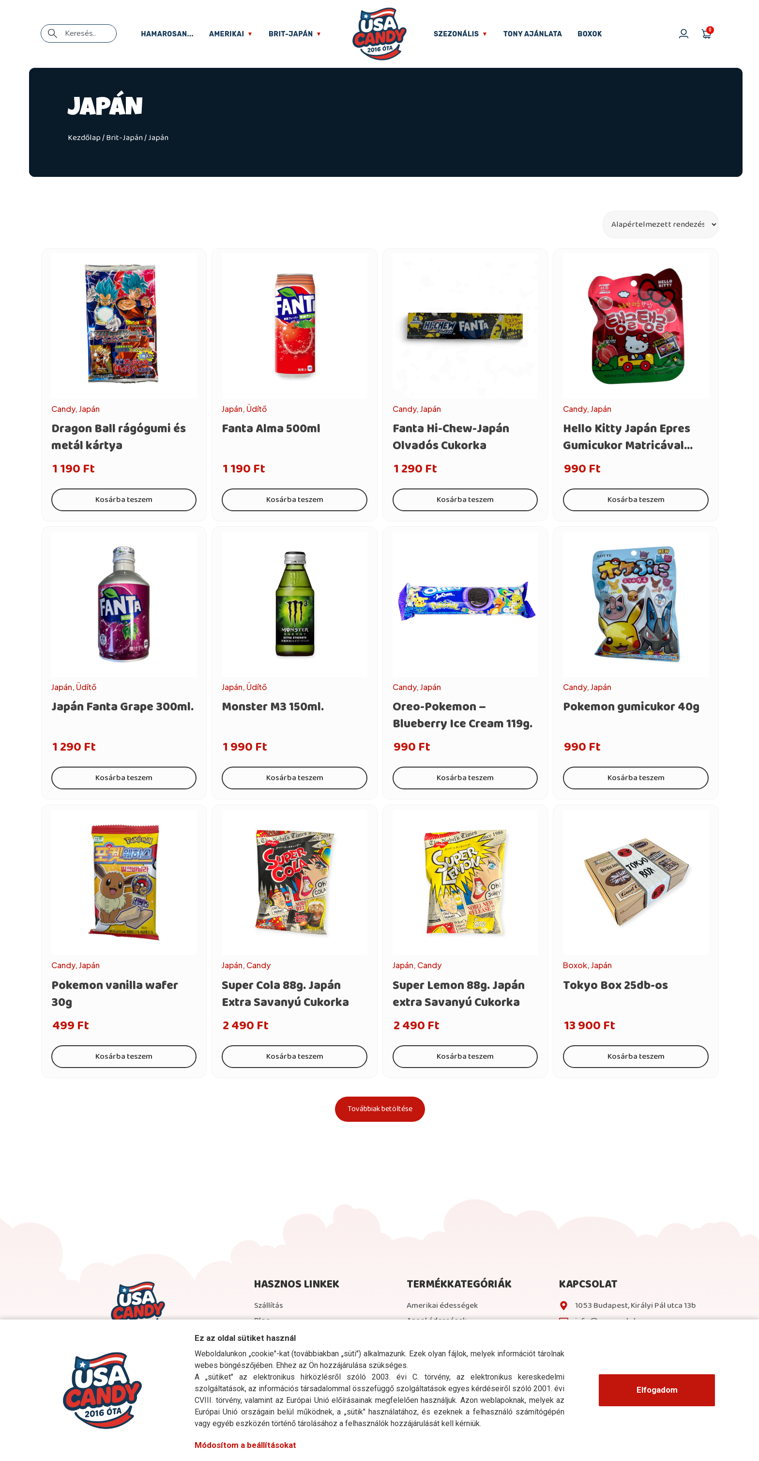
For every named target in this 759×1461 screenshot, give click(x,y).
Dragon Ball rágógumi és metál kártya (118, 437)
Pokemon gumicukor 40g (631, 707)
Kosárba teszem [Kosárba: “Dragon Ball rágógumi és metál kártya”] (123, 499)
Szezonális (461, 34)
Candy (63, 409)
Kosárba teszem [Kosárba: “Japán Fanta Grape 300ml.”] (123, 778)
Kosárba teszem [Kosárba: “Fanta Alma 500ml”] (294, 499)
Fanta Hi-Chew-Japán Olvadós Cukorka (451, 437)
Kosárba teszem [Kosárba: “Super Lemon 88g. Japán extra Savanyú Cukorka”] (465, 1056)
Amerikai (231, 34)
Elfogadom (657, 1390)
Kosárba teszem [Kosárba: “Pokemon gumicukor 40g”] (636, 778)
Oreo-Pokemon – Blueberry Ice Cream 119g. (462, 715)
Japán (89, 409)
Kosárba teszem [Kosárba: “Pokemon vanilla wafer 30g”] (123, 1056)
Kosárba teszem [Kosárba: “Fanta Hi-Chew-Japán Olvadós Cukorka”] (465, 499)
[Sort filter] (661, 224)
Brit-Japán (295, 34)
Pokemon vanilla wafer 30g (114, 994)
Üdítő (256, 409)
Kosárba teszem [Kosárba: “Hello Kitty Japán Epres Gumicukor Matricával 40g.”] (636, 499)
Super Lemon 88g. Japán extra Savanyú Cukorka (459, 994)
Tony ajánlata (532, 34)
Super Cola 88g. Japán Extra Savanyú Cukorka (285, 994)
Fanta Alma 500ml (271, 429)
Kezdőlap (84, 137)
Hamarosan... (167, 34)
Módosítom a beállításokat (245, 1445)
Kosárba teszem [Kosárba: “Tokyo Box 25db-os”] (636, 1056)
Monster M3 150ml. (273, 707)
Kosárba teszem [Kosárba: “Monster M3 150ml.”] (294, 778)
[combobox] (79, 33)
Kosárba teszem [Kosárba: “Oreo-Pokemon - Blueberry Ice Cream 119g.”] (465, 778)
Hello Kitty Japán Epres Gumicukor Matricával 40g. (626, 445)
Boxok (589, 34)
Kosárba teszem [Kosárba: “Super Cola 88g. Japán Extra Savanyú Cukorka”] (294, 1056)
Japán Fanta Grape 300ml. (122, 707)
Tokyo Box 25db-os (615, 985)
